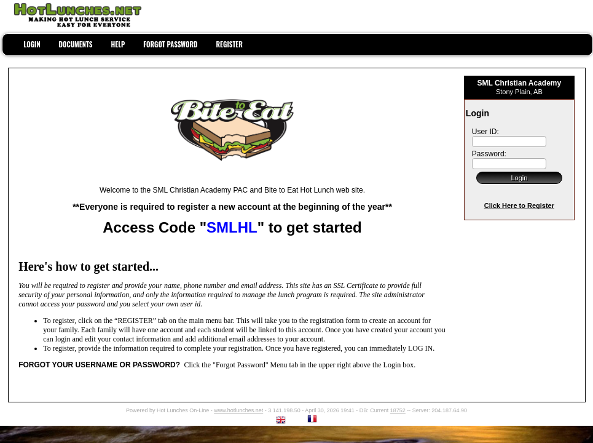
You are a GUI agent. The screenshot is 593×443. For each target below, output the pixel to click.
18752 (398, 410)
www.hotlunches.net (238, 410)
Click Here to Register (519, 205)
